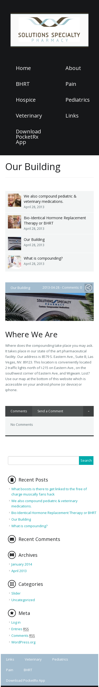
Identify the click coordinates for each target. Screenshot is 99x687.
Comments (19, 411)
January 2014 (21, 564)
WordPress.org (23, 642)
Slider (16, 593)
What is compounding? (43, 258)
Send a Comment (50, 411)
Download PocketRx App (28, 137)
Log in (16, 622)
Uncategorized (23, 599)
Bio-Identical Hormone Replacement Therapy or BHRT (55, 220)
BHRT (23, 84)
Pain (70, 84)
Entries (20, 629)
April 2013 (19, 570)
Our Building (34, 239)
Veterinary (29, 115)
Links (72, 115)
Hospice (26, 99)
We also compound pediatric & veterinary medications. (50, 199)
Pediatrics (77, 99)
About (73, 68)
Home (23, 68)
